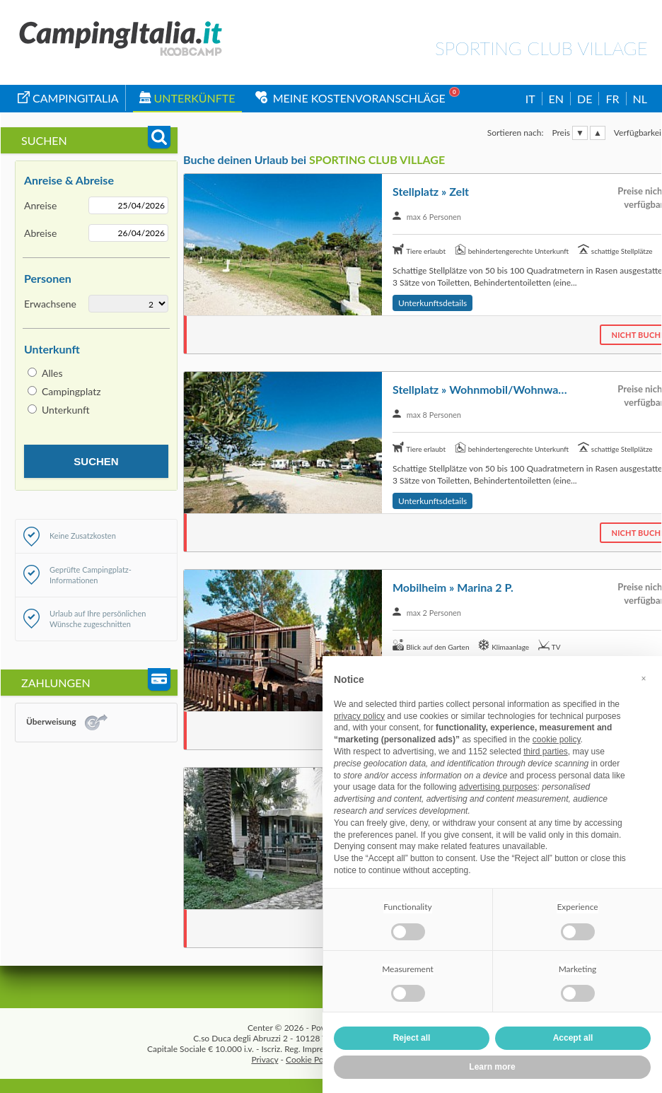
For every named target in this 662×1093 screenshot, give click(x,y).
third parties (545, 751)
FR (612, 98)
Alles (52, 373)
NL (640, 98)
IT (530, 98)
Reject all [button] (412, 1038)
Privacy (264, 1059)
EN (556, 98)
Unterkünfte (187, 98)
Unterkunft (65, 410)
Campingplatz (71, 391)
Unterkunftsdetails (432, 303)
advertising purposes (498, 787)
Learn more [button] (492, 1067)
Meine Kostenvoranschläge (350, 98)
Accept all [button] (573, 1038)
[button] (643, 678)
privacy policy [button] (359, 716)
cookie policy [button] (557, 739)
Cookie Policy (311, 1059)
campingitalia (68, 98)
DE (584, 98)
